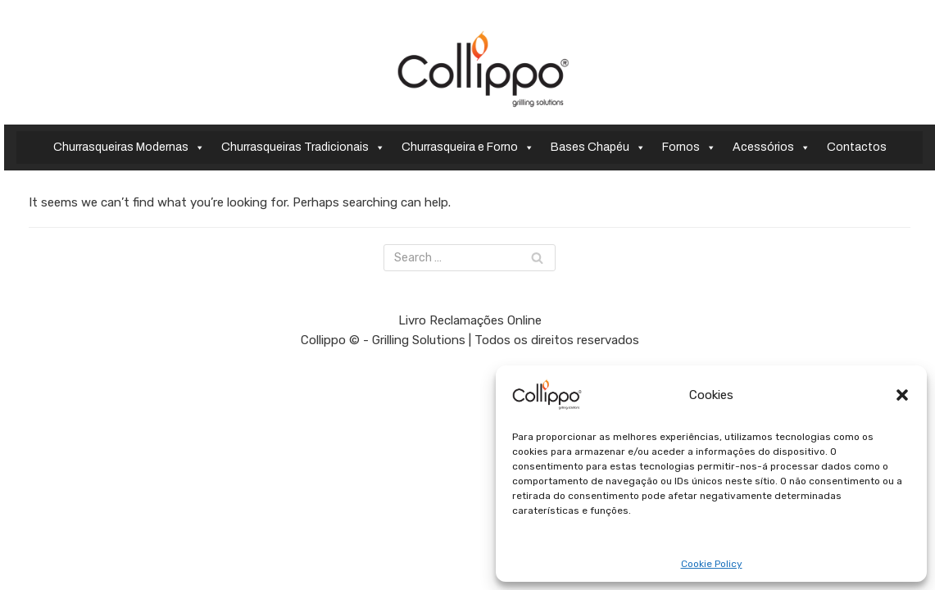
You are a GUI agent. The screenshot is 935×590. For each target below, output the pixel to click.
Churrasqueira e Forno (468, 147)
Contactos (857, 147)
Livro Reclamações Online (470, 554)
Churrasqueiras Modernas (129, 147)
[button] (902, 395)
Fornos (689, 147)
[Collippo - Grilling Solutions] (483, 69)
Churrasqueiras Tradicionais (303, 147)
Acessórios (771, 147)
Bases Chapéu (598, 147)
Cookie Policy (711, 564)
